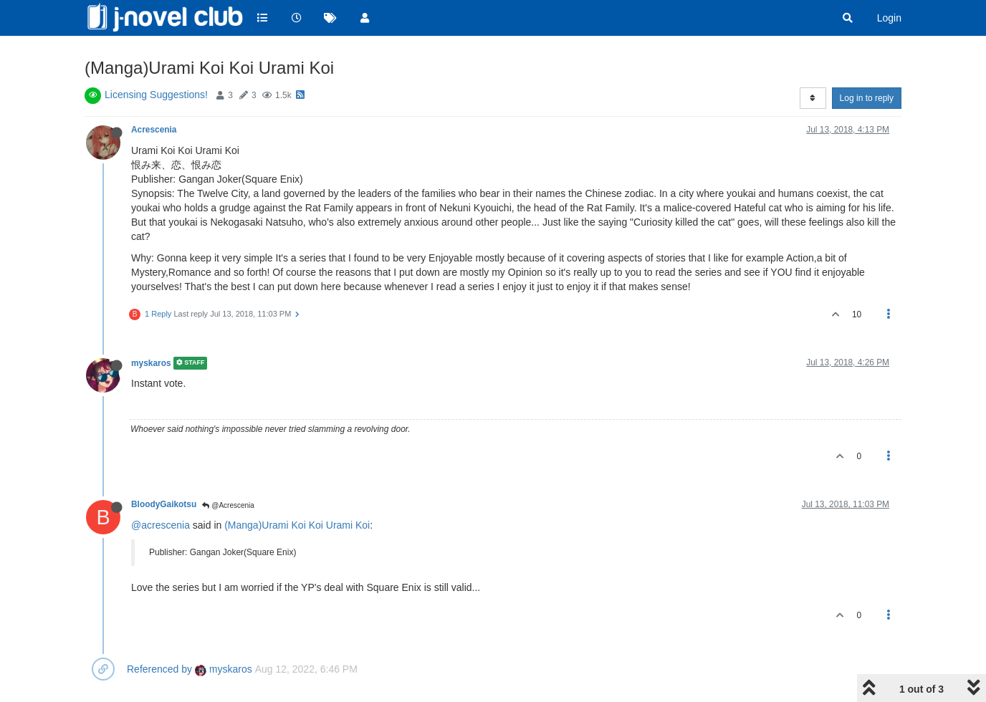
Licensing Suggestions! (156, 94)
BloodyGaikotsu (163, 504)
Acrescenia (153, 130)
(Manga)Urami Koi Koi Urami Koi (297, 525)
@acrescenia (160, 525)
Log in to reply (867, 98)
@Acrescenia (228, 505)
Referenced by (159, 669)
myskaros (151, 363)
